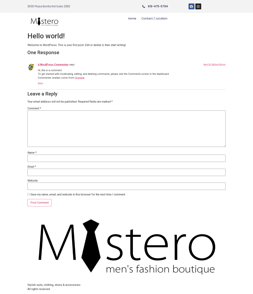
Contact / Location (154, 18)
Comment (34, 108)
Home (132, 18)
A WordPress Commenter (53, 64)
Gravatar (79, 77)
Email (31, 166)
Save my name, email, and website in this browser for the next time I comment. (78, 194)
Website (32, 180)
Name (31, 152)
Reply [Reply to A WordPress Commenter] (40, 83)
